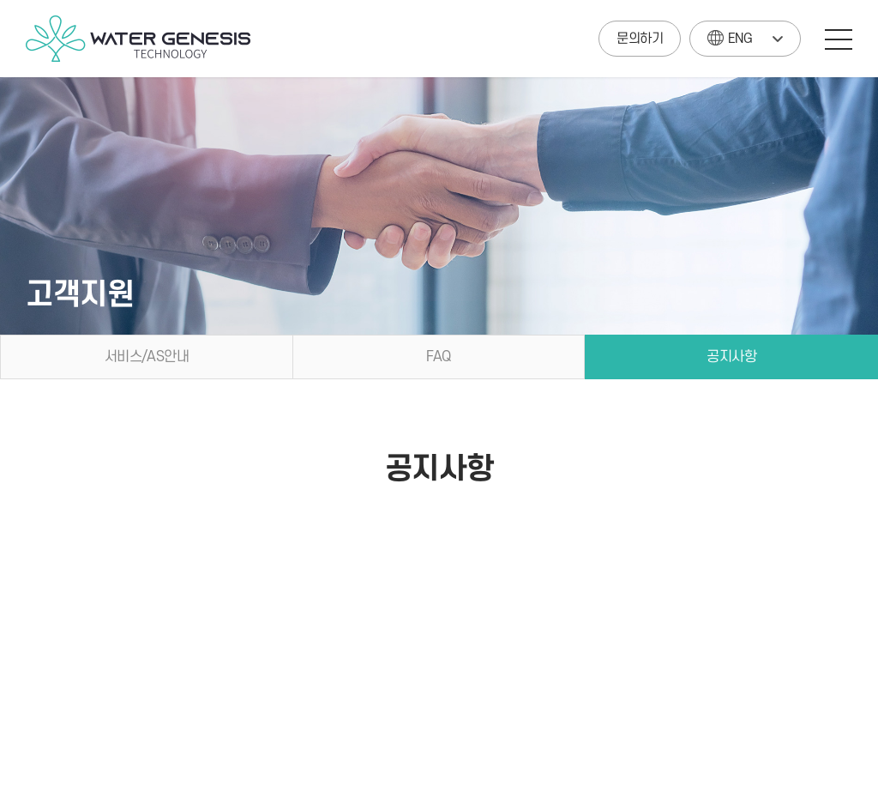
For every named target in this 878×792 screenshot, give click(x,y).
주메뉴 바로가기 (0, 0)
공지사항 (731, 357)
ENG (729, 33)
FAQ (438, 357)
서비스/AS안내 (147, 357)
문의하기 (639, 38)
